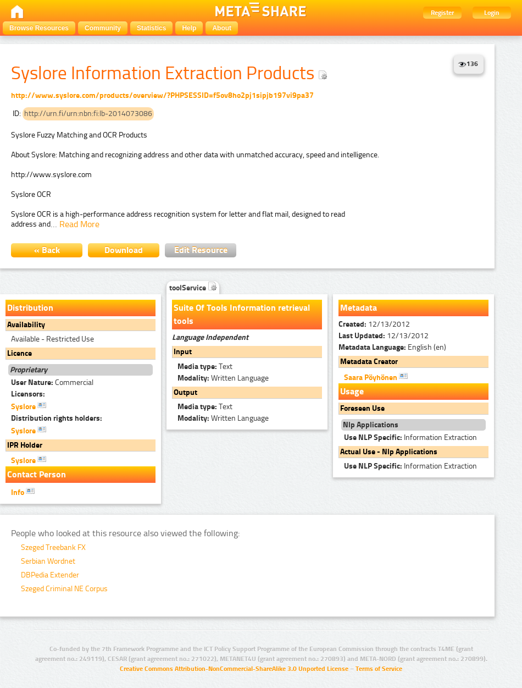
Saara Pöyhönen (376, 376)
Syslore (28, 405)
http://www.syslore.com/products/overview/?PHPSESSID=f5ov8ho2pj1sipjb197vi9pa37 (162, 95)
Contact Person (36, 474)
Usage (352, 391)
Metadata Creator (369, 361)
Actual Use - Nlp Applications (388, 451)
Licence (19, 353)
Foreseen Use (362, 408)
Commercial (52, 382)
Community (103, 28)
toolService (192, 288)
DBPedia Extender (50, 575)
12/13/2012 (374, 324)
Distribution (30, 307)
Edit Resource (200, 250)
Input (183, 351)
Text (204, 366)
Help (189, 28)
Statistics (151, 28)
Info (23, 491)
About (221, 28)
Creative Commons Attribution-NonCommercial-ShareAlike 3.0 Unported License (234, 669)
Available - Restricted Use (52, 339)
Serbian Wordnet (48, 561)
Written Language (223, 378)
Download (123, 250)
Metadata (358, 307)
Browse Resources (39, 28)
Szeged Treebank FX (53, 547)
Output (185, 392)
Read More (79, 224)
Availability (26, 324)
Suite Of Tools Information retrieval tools (242, 314)
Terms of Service (379, 669)
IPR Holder (24, 445)
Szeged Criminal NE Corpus (64, 588)
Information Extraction (410, 437)
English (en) (392, 347)
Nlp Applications (370, 425)
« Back (47, 250)
